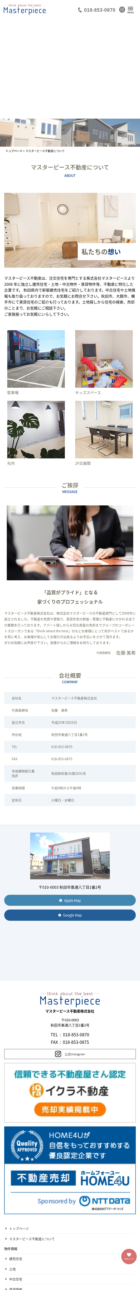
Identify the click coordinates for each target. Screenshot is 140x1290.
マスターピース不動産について (32, 1238)
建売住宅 (15, 1258)
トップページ (19, 1228)
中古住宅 (15, 1279)
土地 (12, 1269)
